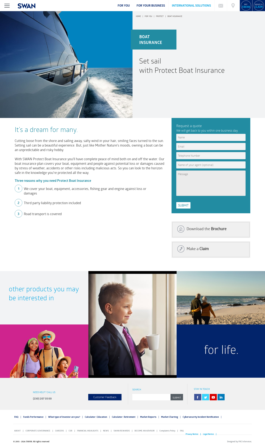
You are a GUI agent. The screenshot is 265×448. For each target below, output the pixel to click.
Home (138, 16)
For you (124, 5)
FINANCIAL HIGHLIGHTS (87, 430)
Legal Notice (208, 434)
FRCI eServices (244, 441)
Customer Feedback (104, 397)
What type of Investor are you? (64, 417)
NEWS (106, 430)
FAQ (16, 417)
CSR (70, 430)
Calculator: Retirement (123, 417)
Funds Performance (33, 417)
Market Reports (148, 417)
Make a (198, 248)
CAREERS (59, 430)
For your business (151, 5)
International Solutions (191, 5)
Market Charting (169, 417)
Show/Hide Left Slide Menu (7, 5)
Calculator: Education (96, 417)
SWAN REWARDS (122, 430)
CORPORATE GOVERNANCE (38, 430)
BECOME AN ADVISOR (145, 430)
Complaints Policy (167, 430)
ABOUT (17, 430)
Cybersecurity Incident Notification (201, 417)
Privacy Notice (192, 434)
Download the (206, 228)
